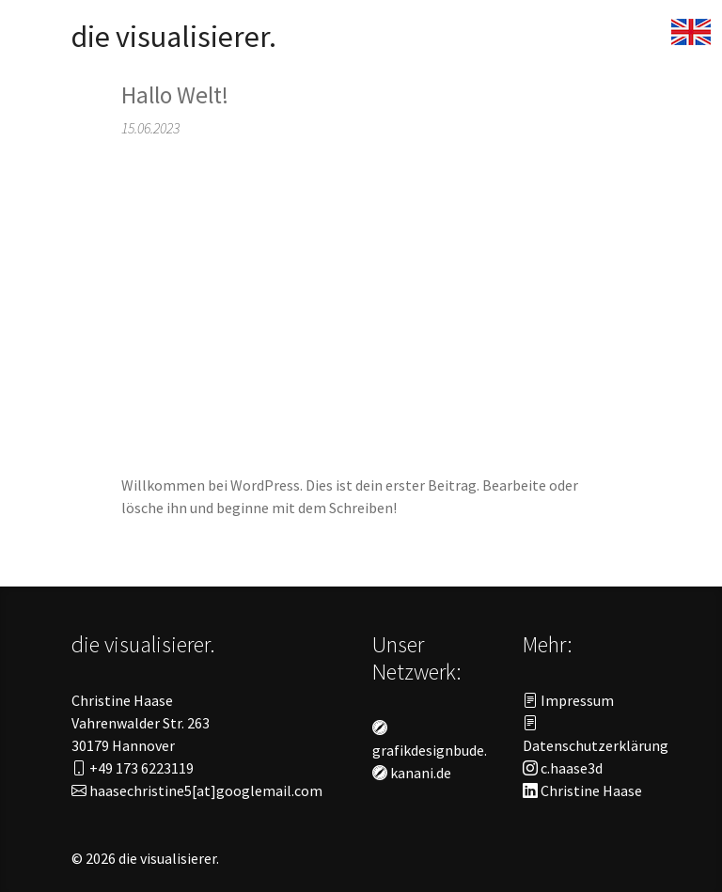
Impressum (568, 700)
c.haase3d (563, 768)
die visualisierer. (173, 36)
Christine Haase (582, 790)
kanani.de (411, 772)
